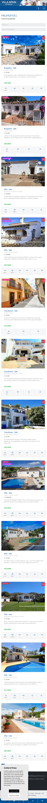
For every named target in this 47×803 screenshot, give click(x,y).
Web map (37, 793)
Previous (3, 50)
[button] (23, 24)
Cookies (32, 793)
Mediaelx (33, 795)
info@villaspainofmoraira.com (36, 776)
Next (43, 50)
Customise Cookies (14, 795)
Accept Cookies (14, 791)
